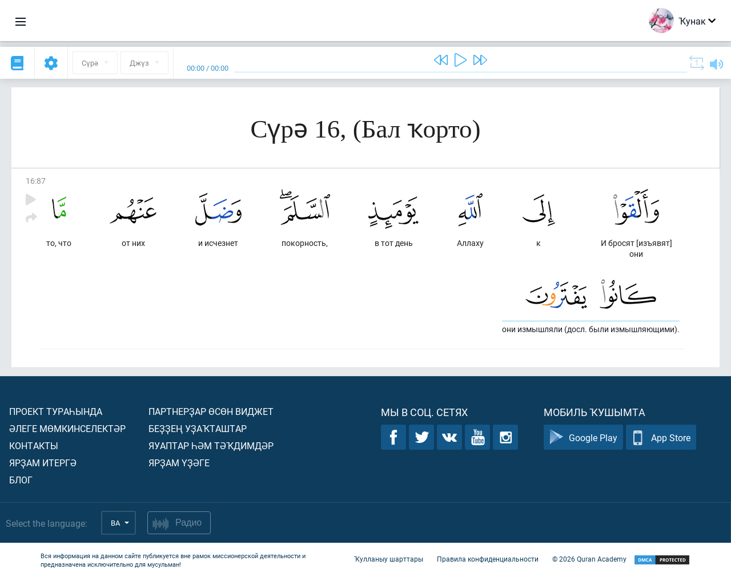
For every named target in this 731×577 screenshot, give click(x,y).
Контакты (33, 445)
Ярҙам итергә (43, 463)
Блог (21, 480)
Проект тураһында (55, 411)
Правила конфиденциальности (488, 558)
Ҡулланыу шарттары (388, 558)
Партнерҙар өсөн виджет (211, 411)
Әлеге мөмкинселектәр (67, 428)
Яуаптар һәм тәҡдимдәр (211, 445)
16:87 (36, 180)
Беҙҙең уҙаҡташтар (197, 428)
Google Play (583, 437)
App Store (661, 437)
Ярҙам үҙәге (179, 463)
